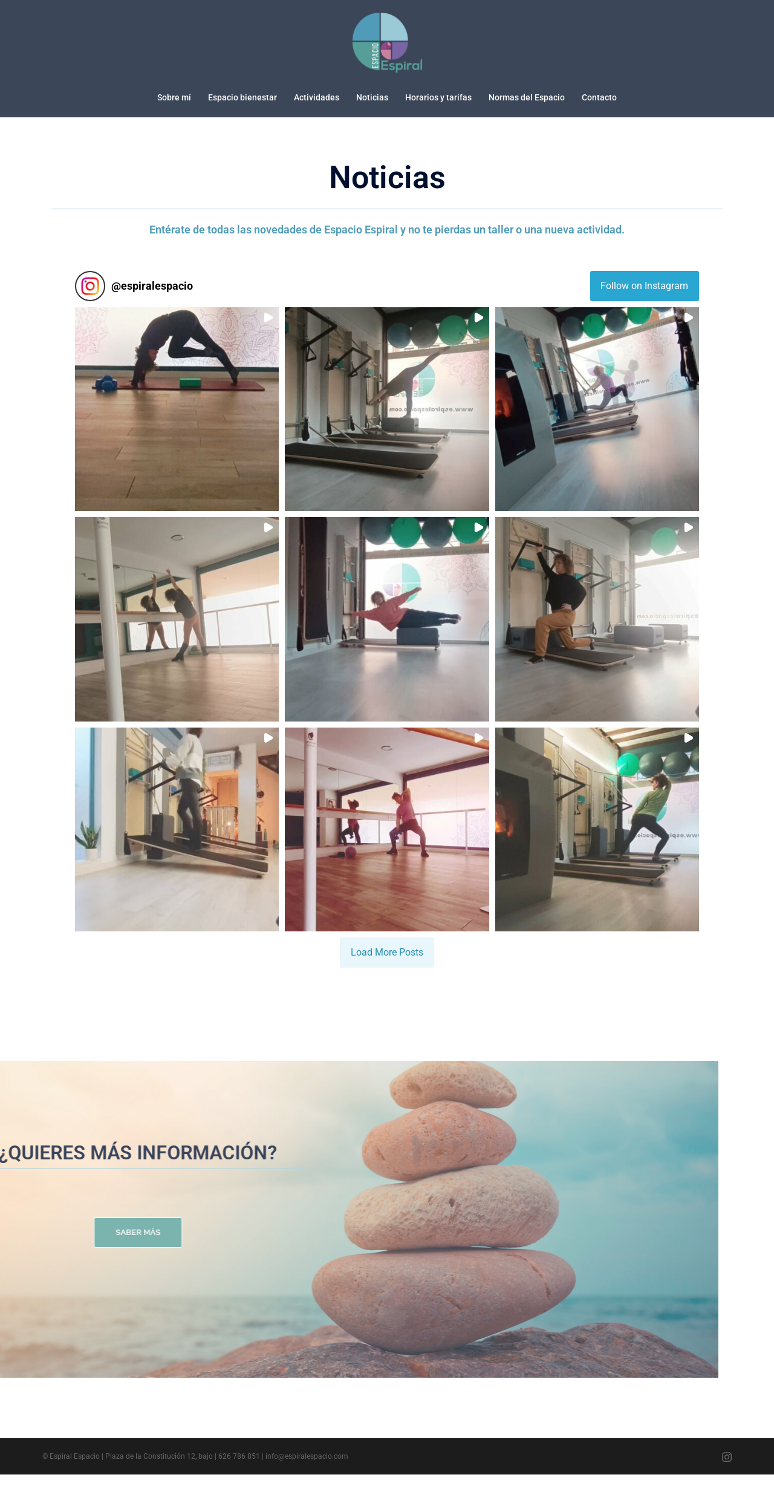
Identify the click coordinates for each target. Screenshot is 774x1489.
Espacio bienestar (242, 97)
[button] (177, 393)
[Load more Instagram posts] (387, 937)
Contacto (599, 97)
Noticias (372, 97)
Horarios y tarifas (438, 97)
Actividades (316, 97)
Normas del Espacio (527, 97)
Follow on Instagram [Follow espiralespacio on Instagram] (644, 270)
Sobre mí (174, 97)
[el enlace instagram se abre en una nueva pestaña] (727, 1471)
